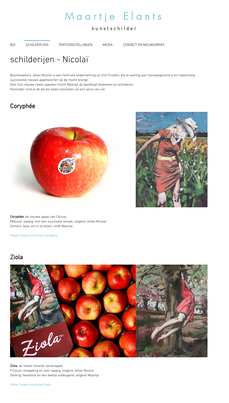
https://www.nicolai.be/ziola (30, 385)
